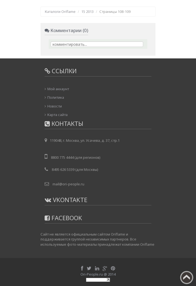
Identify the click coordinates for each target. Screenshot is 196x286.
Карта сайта (57, 114)
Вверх (187, 277)
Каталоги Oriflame (60, 11)
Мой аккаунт (58, 88)
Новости (54, 106)
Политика (55, 97)
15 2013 (87, 11)
